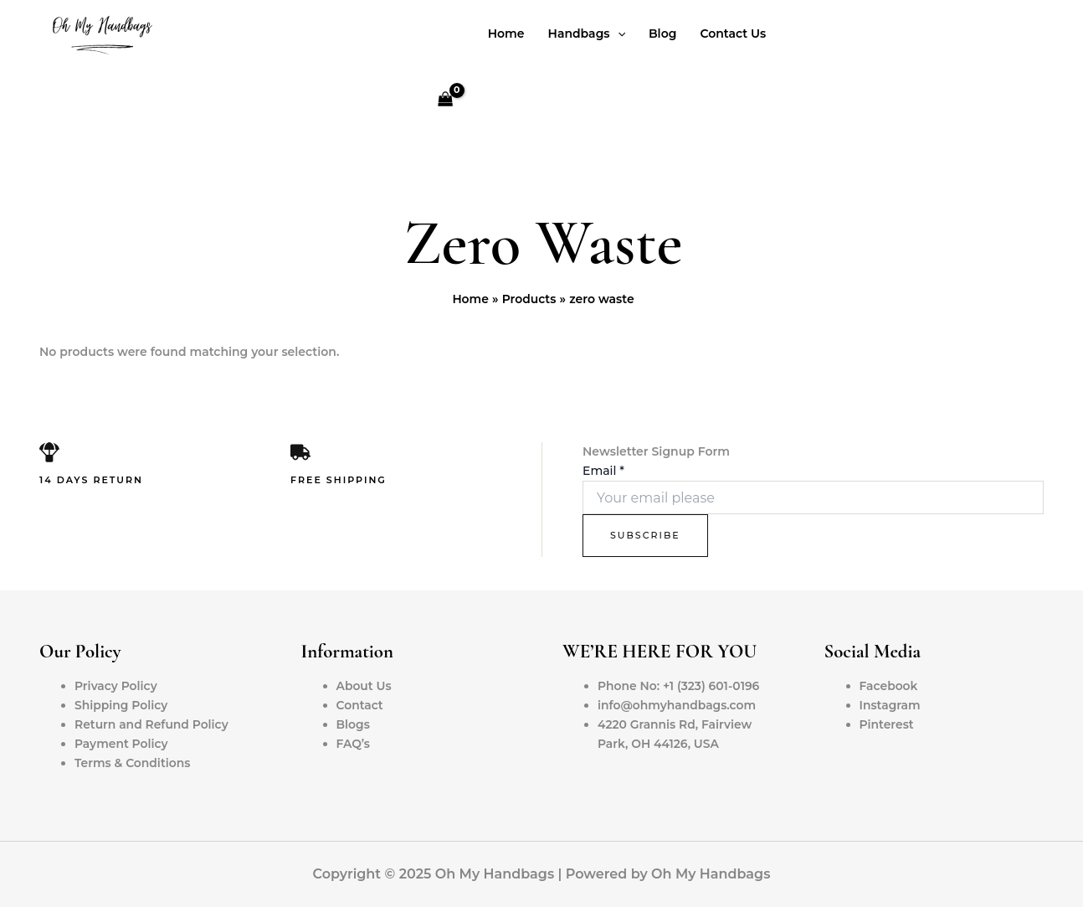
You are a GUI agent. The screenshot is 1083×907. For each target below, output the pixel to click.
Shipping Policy (121, 705)
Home (506, 33)
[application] (617, 33)
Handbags (586, 33)
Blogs (353, 724)
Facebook (889, 685)
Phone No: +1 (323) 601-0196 (679, 685)
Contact (360, 705)
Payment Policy (121, 743)
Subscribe (645, 535)
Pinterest (887, 724)
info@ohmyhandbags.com (677, 705)
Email (603, 470)
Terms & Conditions (133, 762)
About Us (364, 685)
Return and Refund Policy (151, 724)
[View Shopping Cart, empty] (445, 101)
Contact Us (733, 33)
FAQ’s (353, 743)
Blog (662, 33)
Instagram (890, 705)
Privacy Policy (116, 685)
